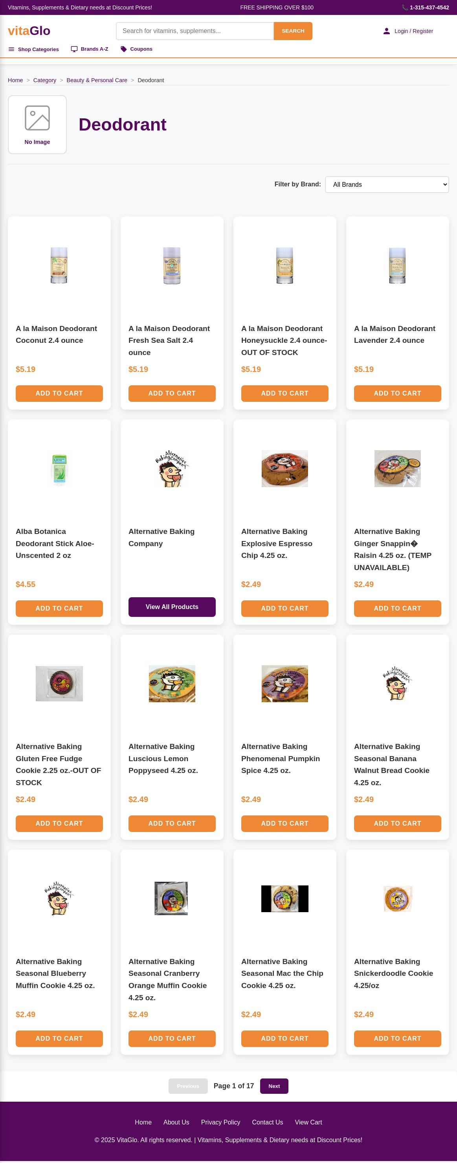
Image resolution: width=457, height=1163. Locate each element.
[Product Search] (190, 31)
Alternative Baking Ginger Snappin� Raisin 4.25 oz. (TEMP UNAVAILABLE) (392, 551)
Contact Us (267, 1124)
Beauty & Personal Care (97, 82)
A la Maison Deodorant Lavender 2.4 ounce (394, 336)
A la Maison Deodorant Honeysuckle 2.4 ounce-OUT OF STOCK (284, 342)
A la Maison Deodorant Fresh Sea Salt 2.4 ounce (169, 342)
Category (44, 82)
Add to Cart (59, 395)
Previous (188, 1088)
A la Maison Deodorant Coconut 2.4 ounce (56, 336)
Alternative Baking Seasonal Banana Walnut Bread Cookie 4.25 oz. (391, 766)
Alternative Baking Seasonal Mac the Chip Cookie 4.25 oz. (282, 975)
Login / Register (403, 31)
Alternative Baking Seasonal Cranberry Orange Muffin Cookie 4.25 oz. (167, 981)
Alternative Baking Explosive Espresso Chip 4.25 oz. (276, 545)
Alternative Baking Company (161, 539)
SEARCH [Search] (288, 31)
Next (274, 1088)
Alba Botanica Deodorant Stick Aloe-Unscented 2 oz (55, 545)
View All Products (172, 608)
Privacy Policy (220, 1124)
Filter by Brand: (298, 186)
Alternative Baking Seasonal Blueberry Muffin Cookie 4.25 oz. (55, 975)
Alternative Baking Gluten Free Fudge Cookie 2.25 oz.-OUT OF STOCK (58, 766)
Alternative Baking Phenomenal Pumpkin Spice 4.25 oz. (280, 760)
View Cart (308, 1124)
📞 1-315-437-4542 (425, 7)
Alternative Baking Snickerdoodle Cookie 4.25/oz (393, 975)
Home (15, 82)
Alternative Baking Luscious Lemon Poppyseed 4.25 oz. (163, 760)
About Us (176, 1124)
